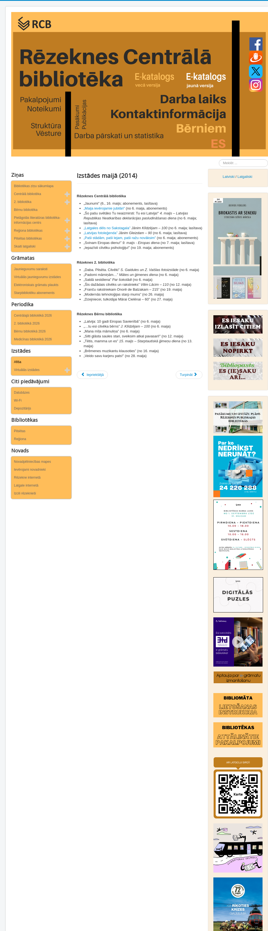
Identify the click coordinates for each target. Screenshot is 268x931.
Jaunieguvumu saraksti (31, 269)
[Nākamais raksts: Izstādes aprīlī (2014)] (189, 375)
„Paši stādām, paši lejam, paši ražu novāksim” (120, 238)
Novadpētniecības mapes (32, 462)
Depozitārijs (22, 408)
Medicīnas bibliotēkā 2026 (33, 339)
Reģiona (20, 439)
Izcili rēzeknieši (25, 493)
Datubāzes (22, 392)
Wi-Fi (18, 400)
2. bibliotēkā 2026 (27, 323)
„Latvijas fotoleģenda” (100, 233)
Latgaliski (244, 177)
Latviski (228, 177)
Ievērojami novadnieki (30, 470)
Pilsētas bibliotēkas (28, 238)
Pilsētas (19, 431)
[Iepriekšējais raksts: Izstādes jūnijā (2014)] (92, 375)
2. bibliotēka (22, 202)
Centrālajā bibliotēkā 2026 (33, 315)
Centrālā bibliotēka (27, 194)
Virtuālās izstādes (27, 370)
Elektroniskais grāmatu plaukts (36, 285)
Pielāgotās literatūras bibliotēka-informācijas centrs (37, 220)
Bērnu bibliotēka (25, 210)
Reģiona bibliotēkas (28, 230)
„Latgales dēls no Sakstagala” (107, 228)
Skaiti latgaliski (25, 246)
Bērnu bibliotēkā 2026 (30, 331)
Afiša (17, 362)
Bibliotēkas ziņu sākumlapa (34, 186)
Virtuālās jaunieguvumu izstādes (37, 277)
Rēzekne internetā (27, 477)
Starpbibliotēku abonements (34, 293)
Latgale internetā (26, 485)
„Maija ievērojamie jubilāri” (104, 208)
